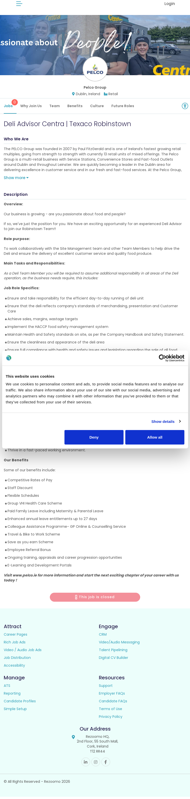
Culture (97, 108)
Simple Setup (15, 711)
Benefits (75, 108)
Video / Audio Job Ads (23, 652)
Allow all (154, 437)
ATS (7, 687)
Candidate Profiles (20, 703)
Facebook (105, 764)
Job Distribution (17, 659)
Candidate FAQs (113, 703)
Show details (163, 421)
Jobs (10, 106)
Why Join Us (31, 108)
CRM (103, 636)
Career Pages (15, 636)
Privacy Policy (110, 718)
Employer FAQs (112, 695)
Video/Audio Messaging (119, 644)
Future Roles (122, 108)
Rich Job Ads (15, 644)
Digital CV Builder (113, 659)
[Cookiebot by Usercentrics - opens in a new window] (162, 358)
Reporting (12, 695)
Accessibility (14, 667)
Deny (94, 437)
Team (54, 108)
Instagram (95, 764)
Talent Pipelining (113, 652)
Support (106, 687)
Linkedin (85, 764)
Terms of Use (110, 711)
